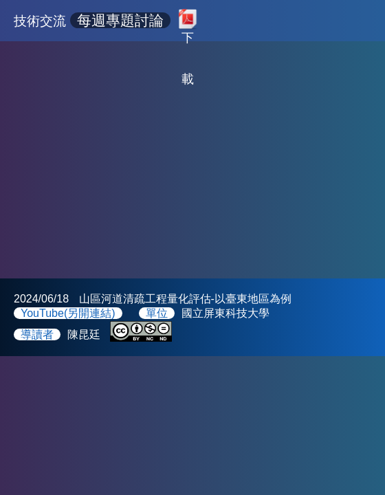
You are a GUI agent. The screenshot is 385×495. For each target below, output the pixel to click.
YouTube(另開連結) (68, 313)
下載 (188, 34)
